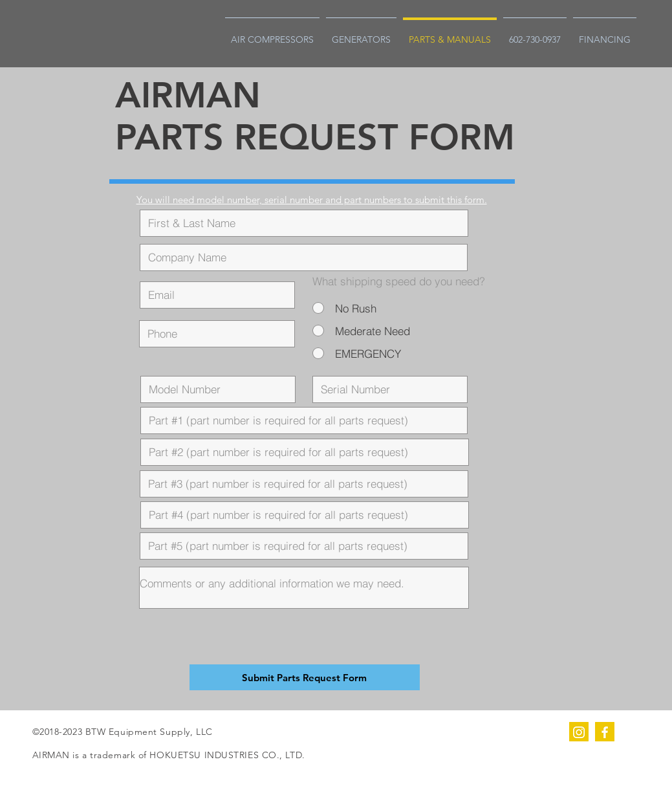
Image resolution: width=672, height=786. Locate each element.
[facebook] (604, 731)
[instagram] (579, 731)
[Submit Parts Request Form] (305, 677)
